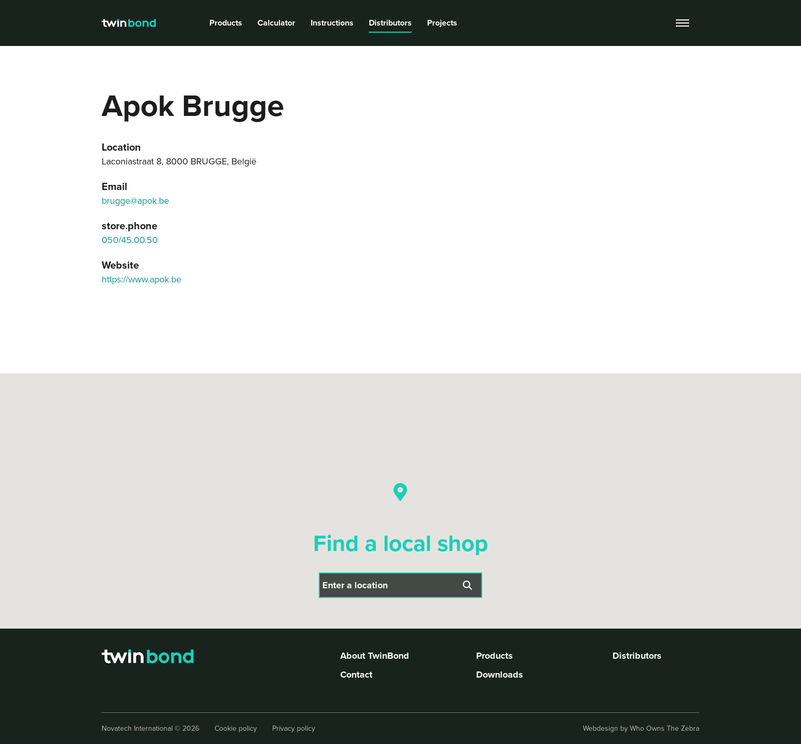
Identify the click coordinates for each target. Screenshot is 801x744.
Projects (442, 23)
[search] (652, 23)
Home (112, 51)
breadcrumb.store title (172, 51)
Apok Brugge (243, 51)
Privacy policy (293, 728)
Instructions (332, 23)
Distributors (390, 23)
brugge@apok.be (135, 200)
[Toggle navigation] (682, 23)
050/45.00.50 (130, 240)
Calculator (276, 23)
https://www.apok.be (141, 279)
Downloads (499, 674)
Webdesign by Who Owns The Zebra (641, 728)
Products (225, 23)
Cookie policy (236, 728)
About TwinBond (374, 655)
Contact (356, 674)
